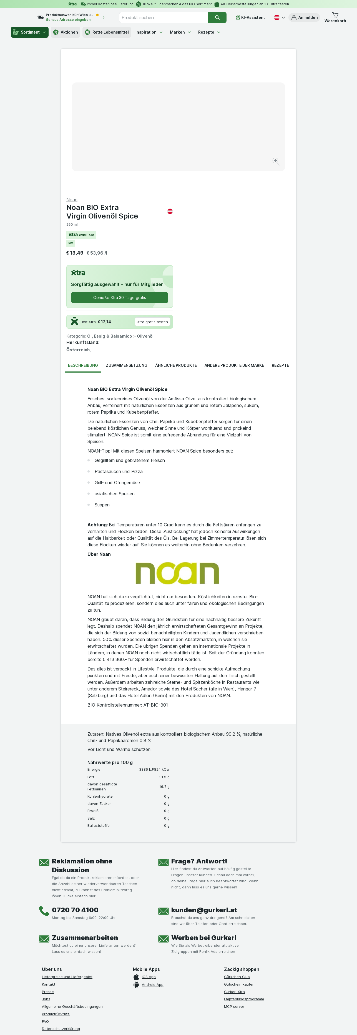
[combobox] (169, 17)
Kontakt (48, 850)
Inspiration (149, 32)
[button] (304, 17)
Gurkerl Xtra (234, 858)
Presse (48, 858)
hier (135, 987)
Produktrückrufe (56, 880)
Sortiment (29, 32)
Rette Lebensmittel (107, 32)
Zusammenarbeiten (85, 804)
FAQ (45, 887)
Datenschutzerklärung (61, 895)
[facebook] (45, 938)
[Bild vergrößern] (159, 144)
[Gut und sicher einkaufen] (198, 952)
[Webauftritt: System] (150, 1023)
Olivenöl (263, 202)
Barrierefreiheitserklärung (64, 910)
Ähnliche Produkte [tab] (176, 231)
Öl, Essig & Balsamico (227, 202)
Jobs (46, 865)
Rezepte (209, 32)
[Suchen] (217, 17)
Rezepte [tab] (280, 231)
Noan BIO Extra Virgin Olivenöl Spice (237, 78)
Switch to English (189, 1001)
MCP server (234, 873)
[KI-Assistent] (250, 17)
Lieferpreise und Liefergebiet (67, 843)
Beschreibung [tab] (83, 231)
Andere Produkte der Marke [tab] (234, 231)
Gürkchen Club (237, 843)
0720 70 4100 (75, 776)
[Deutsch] (279, 17)
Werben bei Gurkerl (204, 804)
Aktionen (65, 32)
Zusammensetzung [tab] (126, 231)
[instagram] (58, 938)
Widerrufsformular (57, 917)
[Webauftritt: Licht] (175, 1023)
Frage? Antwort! (199, 728)
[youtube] (72, 938)
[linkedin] (85, 938)
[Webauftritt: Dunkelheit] (203, 1023)
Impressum (51, 902)
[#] (243, 943)
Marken (181, 32)
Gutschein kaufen (239, 850)
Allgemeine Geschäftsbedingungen (72, 873)
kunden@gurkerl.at (204, 776)
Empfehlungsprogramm (244, 865)
